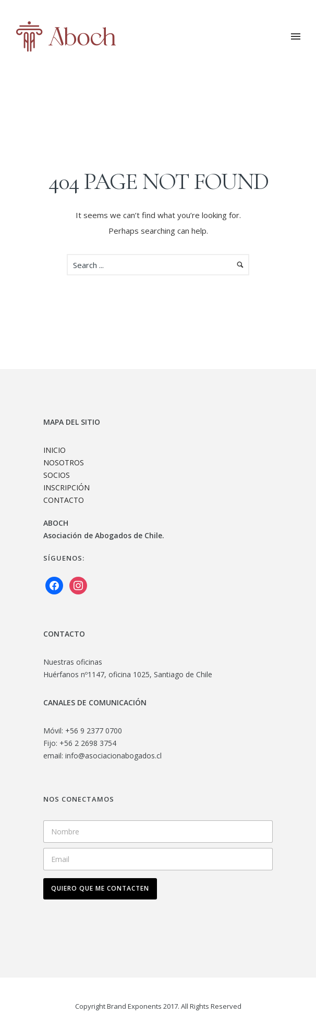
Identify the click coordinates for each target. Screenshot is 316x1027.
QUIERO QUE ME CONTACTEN (100, 888)
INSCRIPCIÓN (66, 487)
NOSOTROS (63, 462)
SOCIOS (56, 475)
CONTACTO (63, 500)
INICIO (54, 450)
